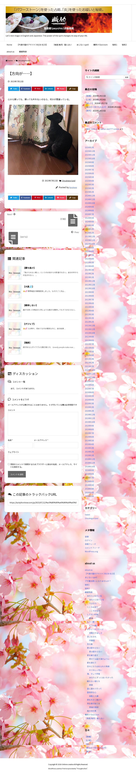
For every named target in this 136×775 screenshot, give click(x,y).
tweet (87, 514)
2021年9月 (89, 336)
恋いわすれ (91, 636)
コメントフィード (92, 547)
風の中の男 (91, 711)
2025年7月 (89, 169)
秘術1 (87, 584)
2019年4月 (89, 444)
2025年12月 (90, 151)
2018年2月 (89, 496)
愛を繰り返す (92, 655)
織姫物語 (88, 592)
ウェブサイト (13, 452)
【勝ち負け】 (29, 267)
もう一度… (93, 625)
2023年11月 (90, 240)
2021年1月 (89, 366)
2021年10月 (90, 333)
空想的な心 (91, 692)
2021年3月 (89, 359)
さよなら (93, 603)
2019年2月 (89, 451)
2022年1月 (89, 321)
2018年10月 (90, 466)
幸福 (91, 618)
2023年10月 (90, 244)
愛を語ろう (91, 662)
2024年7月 (89, 214)
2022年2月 (89, 318)
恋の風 (90, 644)
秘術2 (87, 588)
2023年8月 (89, 251)
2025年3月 (89, 184)
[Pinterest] (37, 89)
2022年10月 (90, 288)
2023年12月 (90, 236)
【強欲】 (27, 342)
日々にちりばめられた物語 (98, 666)
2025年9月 (89, 162)
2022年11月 (90, 284)
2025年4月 (89, 180)
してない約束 (92, 614)
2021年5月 (89, 351)
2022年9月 (89, 292)
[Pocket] (60, 89)
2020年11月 (90, 373)
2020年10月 (90, 377)
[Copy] (72, 89)
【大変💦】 (28, 286)
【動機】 (88, 95)
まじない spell (91, 577)
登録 (87, 536)
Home (10, 60)
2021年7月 (89, 344)
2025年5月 (89, 177)
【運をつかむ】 (91, 129)
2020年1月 (89, 410)
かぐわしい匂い (95, 670)
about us (89, 570)
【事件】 (88, 110)
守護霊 (92, 640)
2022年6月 (89, 303)
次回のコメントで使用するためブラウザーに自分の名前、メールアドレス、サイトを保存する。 (43, 465)
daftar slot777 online (110, 129)
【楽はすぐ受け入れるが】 (96, 107)
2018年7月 (89, 477)
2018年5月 (89, 485)
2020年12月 (90, 370)
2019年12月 (90, 414)
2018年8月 (89, 474)
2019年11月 (90, 418)
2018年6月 (89, 481)
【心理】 (88, 99)
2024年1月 (89, 232)
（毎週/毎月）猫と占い (94, 718)
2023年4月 (89, 266)
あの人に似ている (94, 596)
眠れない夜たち (93, 681)
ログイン (88, 540)
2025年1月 (89, 192)
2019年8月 (89, 429)
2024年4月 (89, 221)
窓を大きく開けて (94, 699)
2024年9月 (89, 206)
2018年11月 (90, 462)
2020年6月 (89, 392)
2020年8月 (89, 385)
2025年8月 (89, 166)
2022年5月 (89, 307)
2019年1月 (89, 455)
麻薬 (91, 685)
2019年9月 (89, 425)
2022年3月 (89, 314)
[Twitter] (13, 89)
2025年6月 (89, 173)
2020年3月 (89, 403)
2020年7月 (89, 388)
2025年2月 (89, 188)
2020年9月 (89, 381)
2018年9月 (89, 470)
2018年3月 (89, 492)
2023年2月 (89, 273)
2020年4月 (89, 399)
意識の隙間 (93, 707)
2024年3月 (89, 225)
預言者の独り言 (93, 703)
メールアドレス (41, 440)
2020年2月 (89, 407)
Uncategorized (24, 60)
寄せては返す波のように (99, 659)
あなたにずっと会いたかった (101, 677)
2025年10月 (90, 158)
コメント (11, 410)
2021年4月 (89, 355)
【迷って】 (89, 103)
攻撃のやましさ (96, 633)
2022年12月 (90, 281)
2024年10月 (90, 203)
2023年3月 (89, 269)
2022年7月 (89, 299)
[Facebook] (25, 89)
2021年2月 (89, 362)
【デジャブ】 (29, 323)
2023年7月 (89, 255)
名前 (10, 440)
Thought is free (82, 768)
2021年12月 (90, 325)
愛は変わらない (93, 647)
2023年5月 (89, 262)
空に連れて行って (94, 688)
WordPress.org (91, 551)
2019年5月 (89, 440)
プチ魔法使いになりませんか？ (98, 581)
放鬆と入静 (93, 696)
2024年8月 (89, 210)
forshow (73, 187)
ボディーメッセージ (95, 629)
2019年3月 (89, 448)
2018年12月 (90, 459)
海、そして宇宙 (93, 673)
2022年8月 (89, 295)
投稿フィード (90, 544)
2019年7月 (89, 433)
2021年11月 (90, 329)
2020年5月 (89, 396)
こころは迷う (92, 607)
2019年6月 (89, 436)
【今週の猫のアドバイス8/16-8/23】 (100, 573)
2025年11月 (90, 154)
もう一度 (90, 621)
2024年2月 (89, 229)
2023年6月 (89, 258)
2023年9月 (89, 247)
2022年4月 (89, 310)
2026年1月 (89, 147)
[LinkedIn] (49, 89)
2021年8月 (89, 340)
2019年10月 (90, 422)
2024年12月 (90, 195)
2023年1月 (89, 277)
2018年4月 (89, 488)
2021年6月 (89, 347)
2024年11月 (90, 199)
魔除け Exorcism (92, 714)
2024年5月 (89, 218)
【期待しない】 (30, 305)
